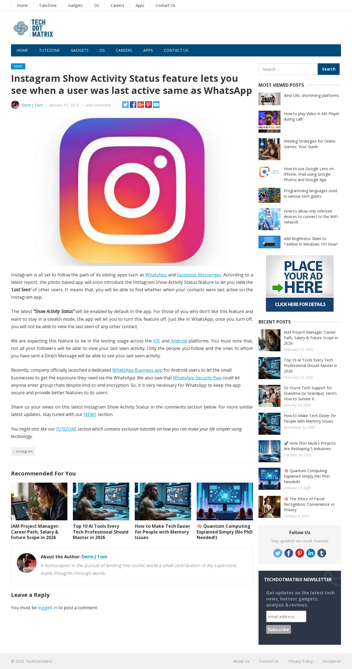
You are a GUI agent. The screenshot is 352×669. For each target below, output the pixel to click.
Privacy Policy (300, 661)
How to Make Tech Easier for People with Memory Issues (162, 532)
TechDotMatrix (38, 661)
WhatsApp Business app (137, 370)
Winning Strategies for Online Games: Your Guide (310, 143)
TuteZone (48, 5)
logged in (47, 608)
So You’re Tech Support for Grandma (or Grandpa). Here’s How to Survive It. (310, 393)
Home (22, 5)
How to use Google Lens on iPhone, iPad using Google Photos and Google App (309, 174)
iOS (156, 341)
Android (179, 341)
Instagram (24, 451)
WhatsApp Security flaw (197, 378)
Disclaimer (331, 661)
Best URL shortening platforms (311, 95)
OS (96, 5)
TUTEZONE (66, 429)
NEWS (90, 414)
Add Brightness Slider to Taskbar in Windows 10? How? (311, 241)
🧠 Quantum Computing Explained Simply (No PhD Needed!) (224, 532)
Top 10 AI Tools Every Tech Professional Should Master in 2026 (100, 532)
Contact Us (165, 5)
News (18, 66)
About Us (241, 661)
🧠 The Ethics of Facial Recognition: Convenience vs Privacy (309, 504)
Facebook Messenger (199, 275)
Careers (117, 5)
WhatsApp (156, 275)
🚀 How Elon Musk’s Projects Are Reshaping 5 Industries (310, 445)
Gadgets (75, 5)
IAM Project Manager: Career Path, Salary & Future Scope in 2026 (35, 532)
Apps (140, 5)
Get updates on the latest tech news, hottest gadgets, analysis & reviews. (300, 599)
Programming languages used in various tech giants (310, 193)
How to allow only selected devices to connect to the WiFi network (311, 216)
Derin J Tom (32, 105)
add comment (98, 105)
